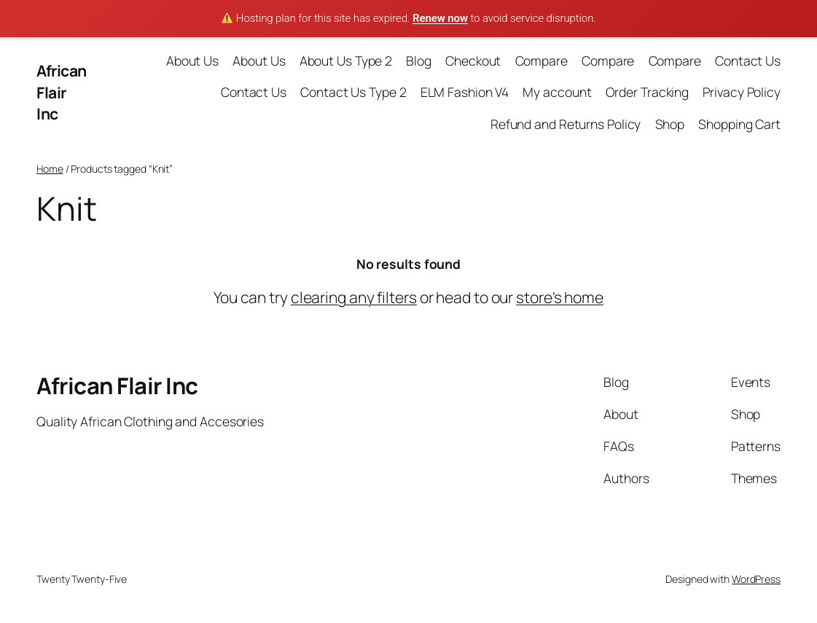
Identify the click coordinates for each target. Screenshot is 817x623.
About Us (192, 60)
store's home (559, 296)
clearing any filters (354, 296)
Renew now (440, 18)
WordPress (756, 579)
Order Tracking (647, 92)
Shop (670, 124)
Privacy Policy (742, 92)
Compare (541, 60)
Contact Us (748, 60)
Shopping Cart (739, 124)
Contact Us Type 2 (353, 92)
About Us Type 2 (346, 60)
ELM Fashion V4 (465, 92)
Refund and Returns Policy (565, 124)
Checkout (473, 60)
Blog (418, 60)
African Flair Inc (61, 92)
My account (557, 92)
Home (49, 169)
